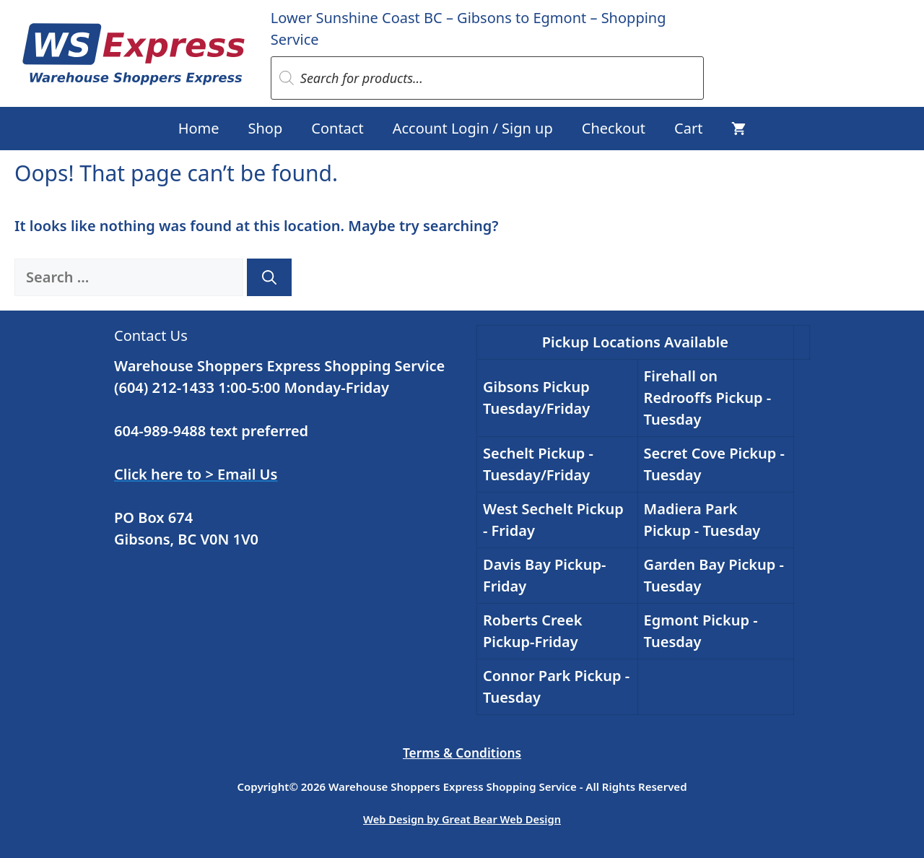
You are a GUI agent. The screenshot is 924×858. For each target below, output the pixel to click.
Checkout (613, 128)
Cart (688, 128)
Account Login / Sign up (473, 128)
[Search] (269, 277)
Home (198, 128)
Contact (337, 128)
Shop (265, 128)
